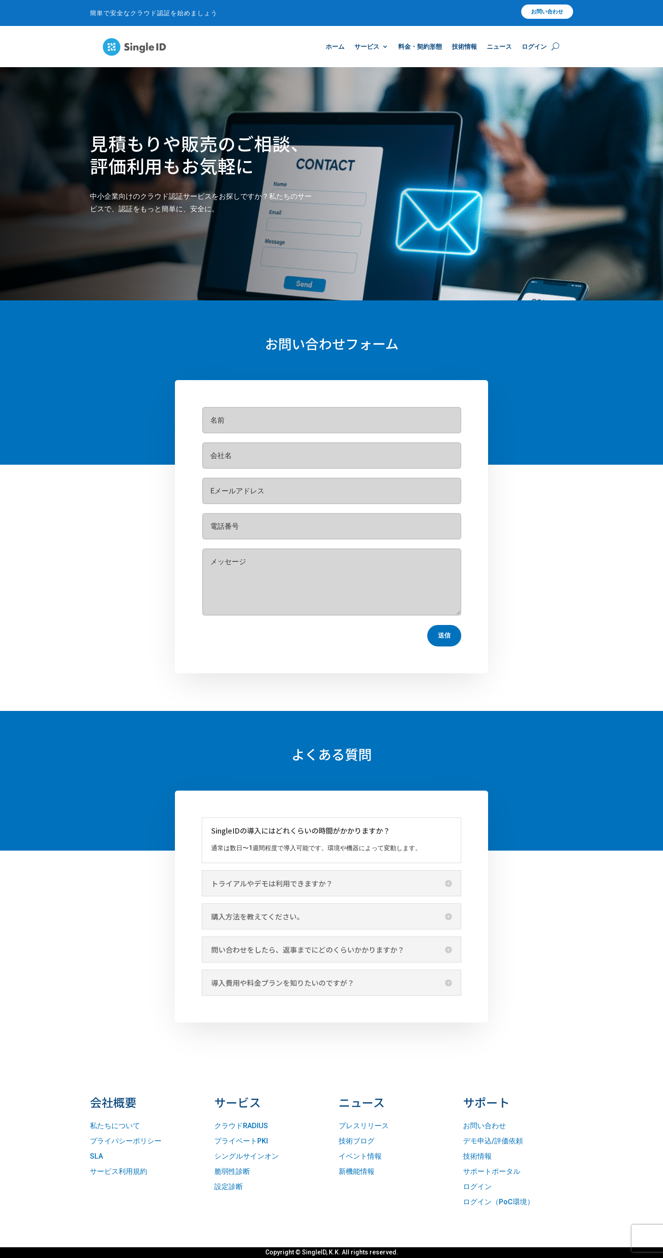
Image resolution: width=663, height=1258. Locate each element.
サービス (366, 46)
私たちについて (115, 1125)
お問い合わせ (547, 12)
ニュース (499, 46)
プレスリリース (364, 1125)
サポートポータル (491, 1171)
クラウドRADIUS (241, 1125)
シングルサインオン (246, 1156)
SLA (96, 1156)
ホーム (335, 46)
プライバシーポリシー (126, 1141)
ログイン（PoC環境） (498, 1202)
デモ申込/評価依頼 (493, 1141)
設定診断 (228, 1186)
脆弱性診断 (232, 1171)
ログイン (534, 46)
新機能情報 (356, 1171)
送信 (444, 635)
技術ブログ (356, 1141)
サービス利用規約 (118, 1171)
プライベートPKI (241, 1141)
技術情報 (464, 46)
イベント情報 (360, 1156)
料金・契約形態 (420, 46)
